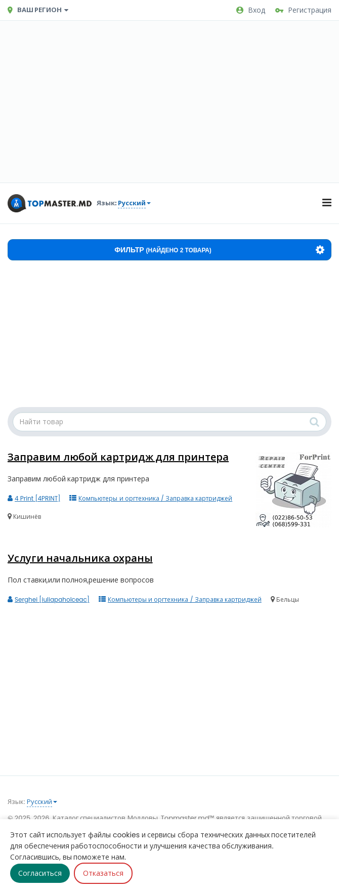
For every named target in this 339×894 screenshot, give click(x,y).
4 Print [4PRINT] (34, 498)
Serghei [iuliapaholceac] (49, 599)
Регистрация (303, 10)
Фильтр (219, 250)
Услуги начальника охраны (80, 558)
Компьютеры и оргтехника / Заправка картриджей (150, 498)
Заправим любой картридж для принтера (118, 457)
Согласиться (40, 873)
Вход (250, 10)
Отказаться (103, 873)
